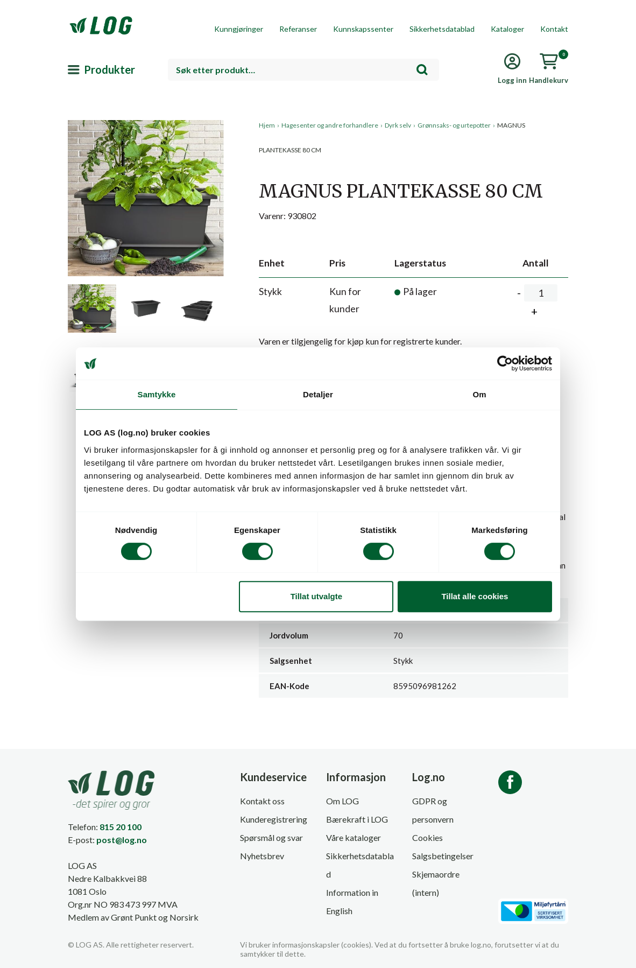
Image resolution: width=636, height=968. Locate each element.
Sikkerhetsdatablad (442, 28)
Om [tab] (479, 394)
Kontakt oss (262, 801)
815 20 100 (121, 827)
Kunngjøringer (238, 28)
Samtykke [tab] (157, 394)
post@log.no (121, 839)
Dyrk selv (398, 125)
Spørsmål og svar (271, 837)
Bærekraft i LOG (357, 819)
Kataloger (507, 28)
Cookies (427, 837)
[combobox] (303, 70)
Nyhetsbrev (262, 856)
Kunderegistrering (273, 819)
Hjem (267, 125)
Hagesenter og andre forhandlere (329, 125)
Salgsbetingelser (443, 856)
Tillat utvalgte (316, 596)
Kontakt (554, 28)
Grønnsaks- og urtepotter (454, 125)
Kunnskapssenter (363, 28)
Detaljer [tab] (318, 394)
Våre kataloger (353, 837)
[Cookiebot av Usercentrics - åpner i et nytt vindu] (505, 363)
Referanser (298, 28)
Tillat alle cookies (474, 596)
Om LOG (342, 801)
